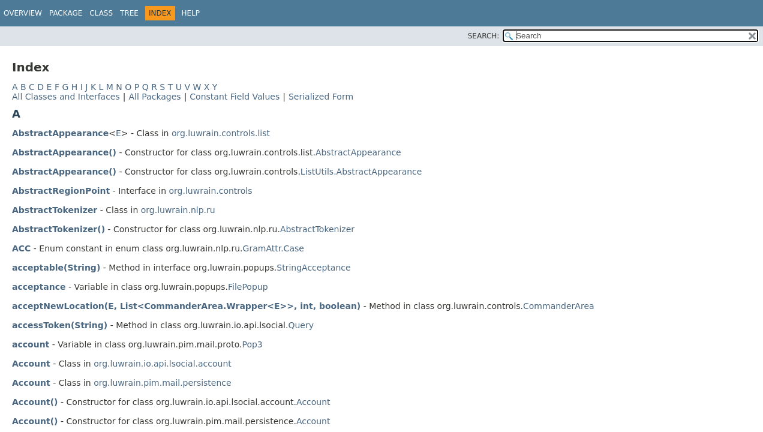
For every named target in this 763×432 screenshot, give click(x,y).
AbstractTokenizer (54, 210)
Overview (23, 13)
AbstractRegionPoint (61, 191)
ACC (21, 248)
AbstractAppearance (60, 133)
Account (31, 363)
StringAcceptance (313, 267)
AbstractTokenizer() (58, 229)
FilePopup (248, 287)
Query (301, 325)
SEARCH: (484, 36)
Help (191, 13)
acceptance (38, 287)
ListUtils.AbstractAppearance (361, 171)
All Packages (154, 96)
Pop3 (252, 344)
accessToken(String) (59, 325)
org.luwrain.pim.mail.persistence (163, 383)
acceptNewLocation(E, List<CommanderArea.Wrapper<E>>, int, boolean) (186, 306)
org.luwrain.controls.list (221, 133)
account (30, 344)
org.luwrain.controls (211, 191)
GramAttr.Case (273, 248)
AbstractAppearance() (64, 152)
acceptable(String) (56, 267)
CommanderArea (558, 306)
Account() (35, 402)
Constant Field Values (235, 96)
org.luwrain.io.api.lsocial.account (163, 363)
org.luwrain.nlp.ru (178, 210)
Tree (129, 13)
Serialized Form (321, 96)
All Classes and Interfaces (66, 96)
